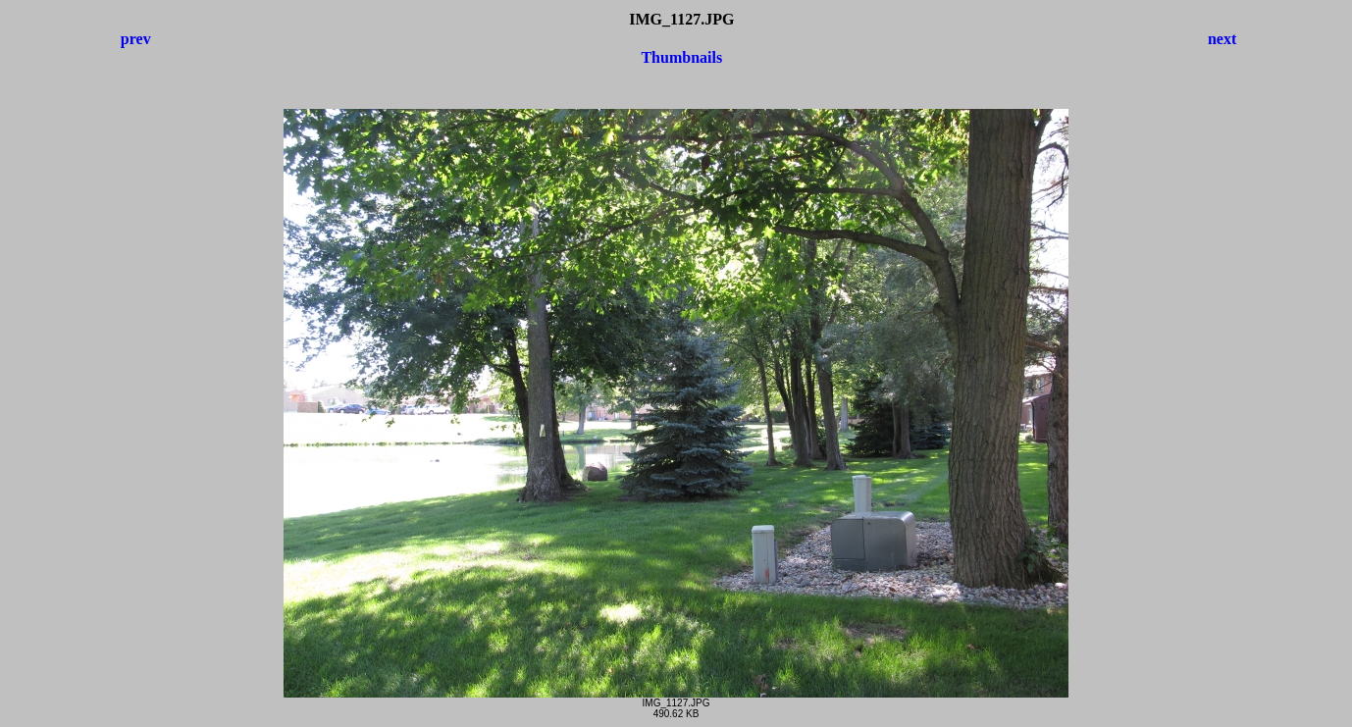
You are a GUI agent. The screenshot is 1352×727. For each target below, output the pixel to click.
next (1222, 38)
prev (136, 38)
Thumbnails (681, 57)
